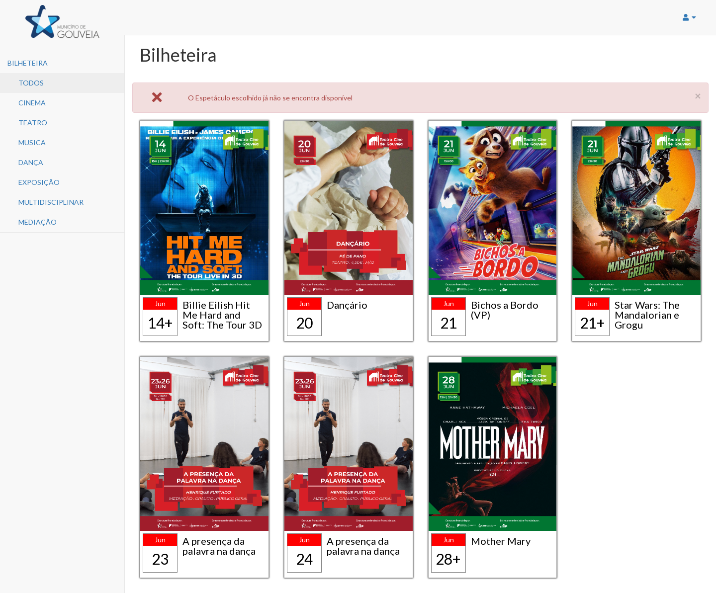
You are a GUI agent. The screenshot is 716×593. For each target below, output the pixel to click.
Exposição (39, 182)
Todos (31, 83)
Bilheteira (27, 63)
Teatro (32, 122)
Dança (30, 162)
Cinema (32, 102)
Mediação (37, 222)
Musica (32, 142)
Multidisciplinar (51, 202)
